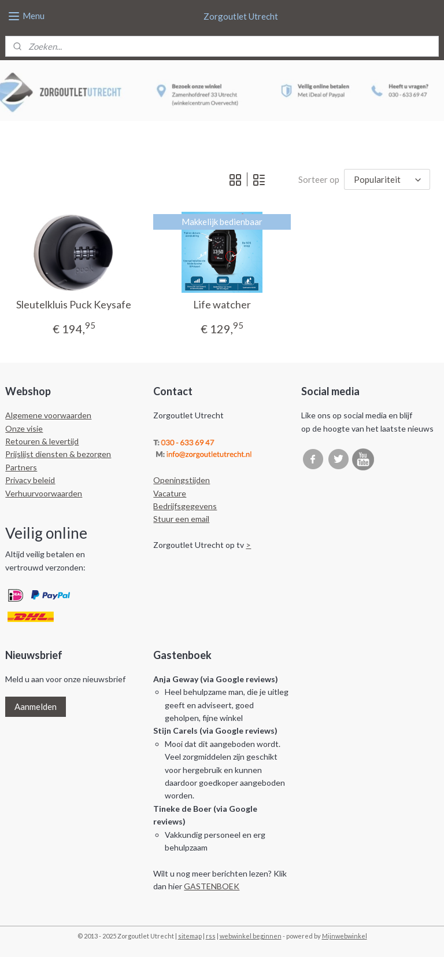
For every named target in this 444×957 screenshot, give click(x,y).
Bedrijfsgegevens (185, 506)
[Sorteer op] (387, 179)
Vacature (169, 493)
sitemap (190, 936)
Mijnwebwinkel (344, 936)
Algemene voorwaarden (48, 415)
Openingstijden (181, 480)
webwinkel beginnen (251, 936)
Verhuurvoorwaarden (43, 493)
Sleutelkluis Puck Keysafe (73, 304)
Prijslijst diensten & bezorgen (58, 454)
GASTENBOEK (211, 886)
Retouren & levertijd (42, 441)
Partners (21, 467)
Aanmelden (35, 706)
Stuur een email (181, 519)
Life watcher (222, 304)
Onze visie (24, 428)
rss (211, 936)
